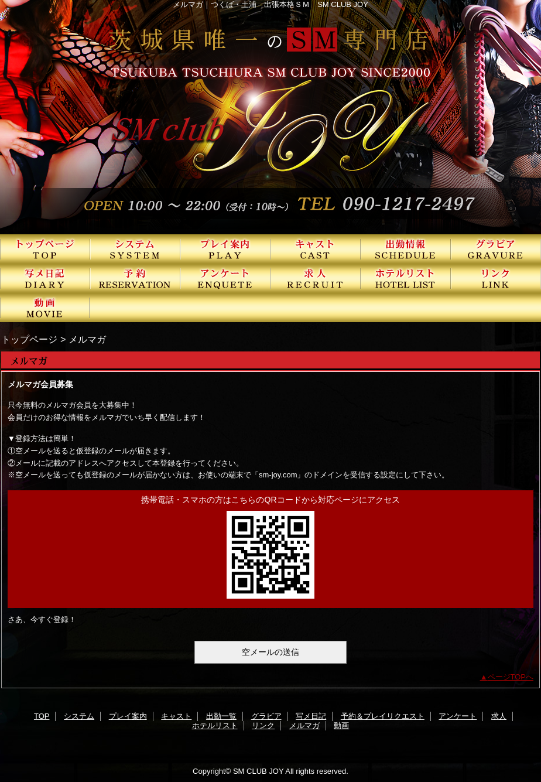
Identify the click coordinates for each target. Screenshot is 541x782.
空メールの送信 (270, 652)
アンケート (225, 278)
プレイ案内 (225, 249)
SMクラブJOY (270, 117)
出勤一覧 (406, 249)
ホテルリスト (406, 278)
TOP (45, 249)
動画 (45, 307)
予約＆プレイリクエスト (135, 278)
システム (135, 249)
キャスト (315, 249)
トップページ (29, 339)
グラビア (496, 249)
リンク (496, 278)
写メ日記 (45, 278)
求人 (315, 278)
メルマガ (304, 725)
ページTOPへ (511, 676)
